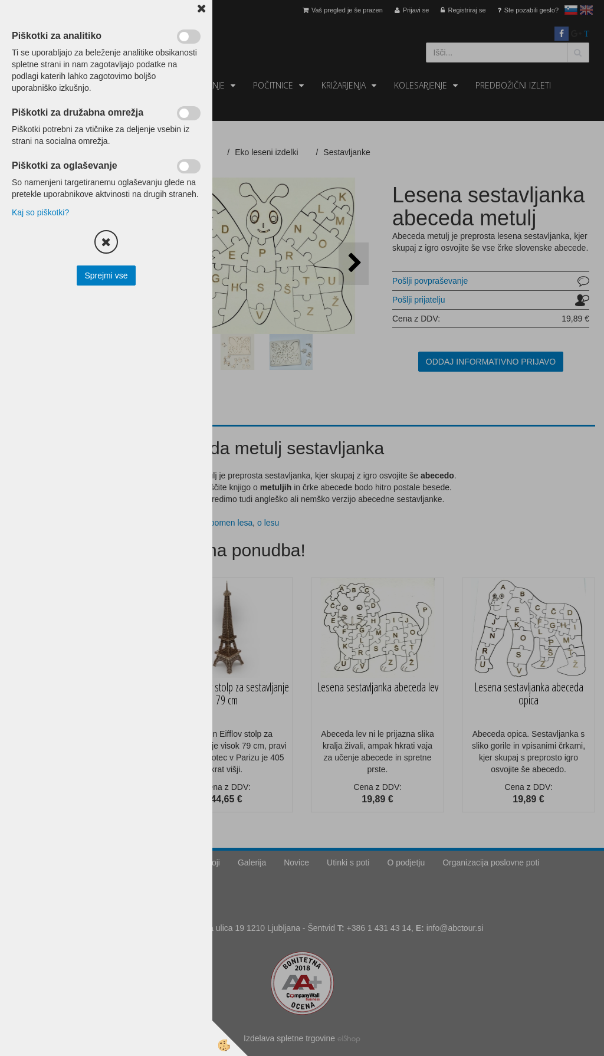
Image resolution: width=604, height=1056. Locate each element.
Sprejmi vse (105, 275)
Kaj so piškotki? (40, 212)
